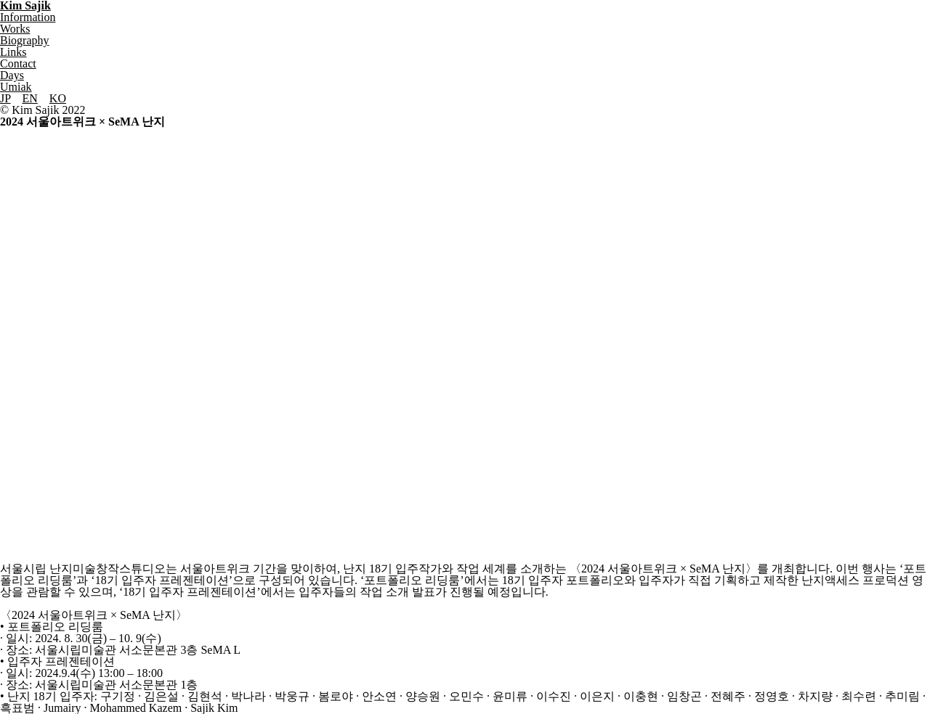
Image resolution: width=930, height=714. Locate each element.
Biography (24, 40)
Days (12, 75)
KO (57, 98)
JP (5, 98)
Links (13, 52)
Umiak (16, 87)
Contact (18, 63)
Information (27, 17)
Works (15, 28)
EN (30, 98)
